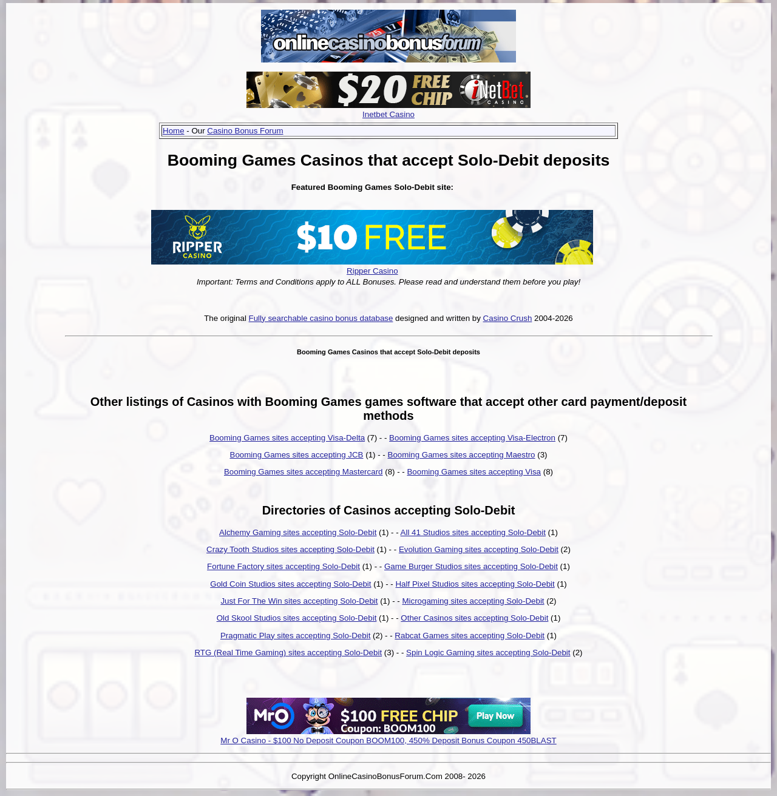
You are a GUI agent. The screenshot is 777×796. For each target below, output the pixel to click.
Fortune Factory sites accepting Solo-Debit (283, 566)
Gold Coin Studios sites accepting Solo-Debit (290, 584)
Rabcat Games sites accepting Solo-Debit (470, 635)
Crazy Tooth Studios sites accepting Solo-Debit (290, 549)
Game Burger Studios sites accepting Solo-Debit (471, 566)
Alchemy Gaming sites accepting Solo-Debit (297, 532)
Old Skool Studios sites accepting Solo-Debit (297, 617)
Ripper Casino (372, 270)
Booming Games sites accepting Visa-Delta (287, 437)
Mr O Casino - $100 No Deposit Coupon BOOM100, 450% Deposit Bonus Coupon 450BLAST (388, 740)
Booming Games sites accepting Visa (474, 471)
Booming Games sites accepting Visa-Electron (472, 437)
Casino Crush (507, 318)
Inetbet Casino (388, 114)
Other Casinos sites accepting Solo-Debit (474, 617)
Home (174, 130)
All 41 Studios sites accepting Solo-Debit (473, 532)
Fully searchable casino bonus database (321, 318)
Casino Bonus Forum (245, 130)
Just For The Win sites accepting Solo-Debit (299, 600)
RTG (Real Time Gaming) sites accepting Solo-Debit (288, 652)
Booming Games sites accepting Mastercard (303, 471)
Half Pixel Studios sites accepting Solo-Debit (474, 584)
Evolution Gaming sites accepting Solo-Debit (478, 549)
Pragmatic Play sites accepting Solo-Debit (295, 635)
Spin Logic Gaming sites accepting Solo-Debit (488, 652)
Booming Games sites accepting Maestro (461, 454)
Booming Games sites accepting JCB (297, 454)
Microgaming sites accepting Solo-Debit (473, 600)
